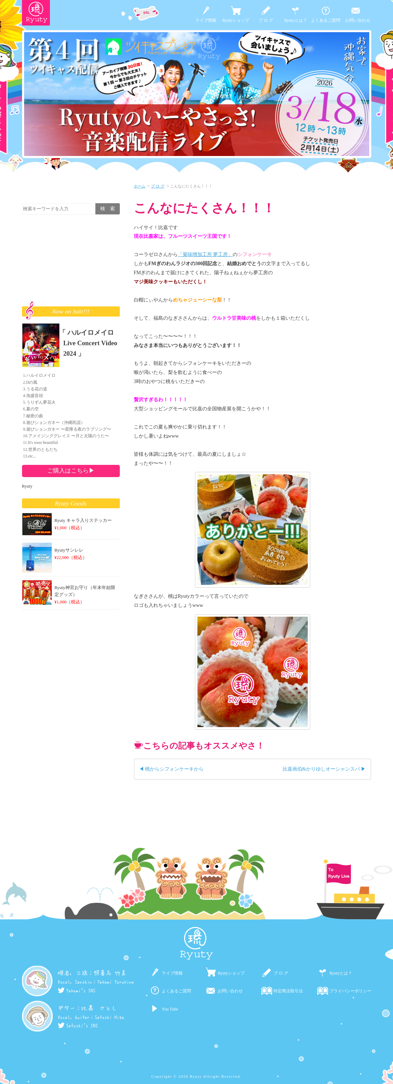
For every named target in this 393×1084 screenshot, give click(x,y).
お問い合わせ (357, 20)
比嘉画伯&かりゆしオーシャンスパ (321, 769)
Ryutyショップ (236, 20)
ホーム (139, 186)
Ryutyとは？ (295, 20)
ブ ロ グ (266, 20)
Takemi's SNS (77, 990)
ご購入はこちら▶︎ (71, 470)
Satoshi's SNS (78, 1025)
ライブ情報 (205, 20)
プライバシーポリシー (350, 991)
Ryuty (27, 486)
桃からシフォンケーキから (174, 769)
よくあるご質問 (325, 20)
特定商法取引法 (288, 991)
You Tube (170, 1009)
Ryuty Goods (71, 503)
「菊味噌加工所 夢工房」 (205, 254)
